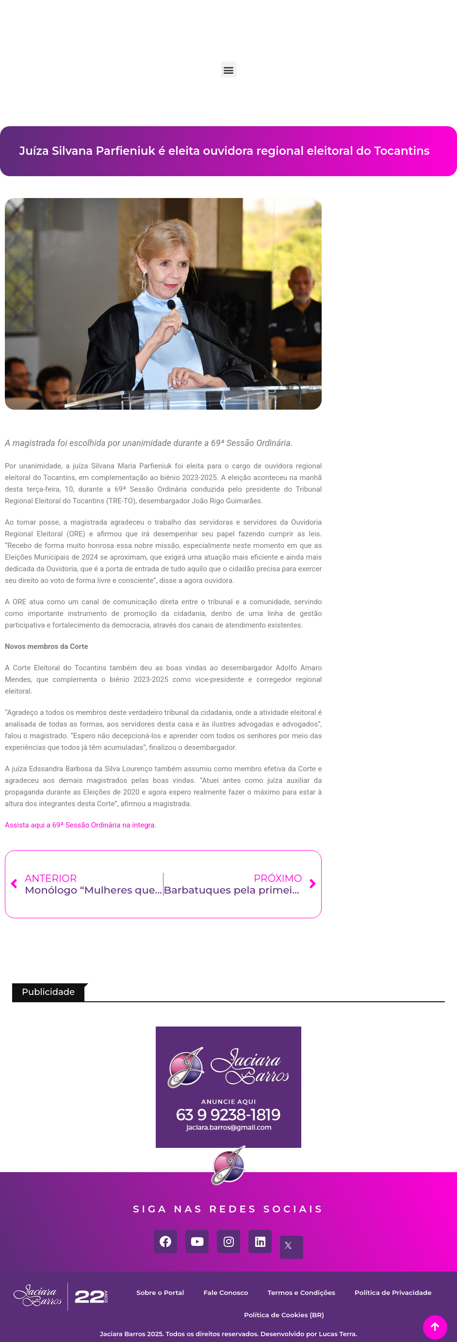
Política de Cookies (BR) (336, 1314)
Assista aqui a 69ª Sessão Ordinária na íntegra (80, 825)
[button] (229, 70)
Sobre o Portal (202, 1292)
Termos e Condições (354, 1292)
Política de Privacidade (230, 1314)
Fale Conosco (272, 1292)
